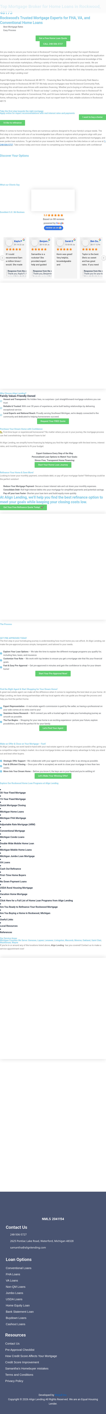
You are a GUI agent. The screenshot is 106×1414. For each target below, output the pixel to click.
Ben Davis (95, 241)
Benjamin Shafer (45, 241)
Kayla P (18, 241)
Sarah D (69, 241)
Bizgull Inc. (61, 1394)
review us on (54, 227)
